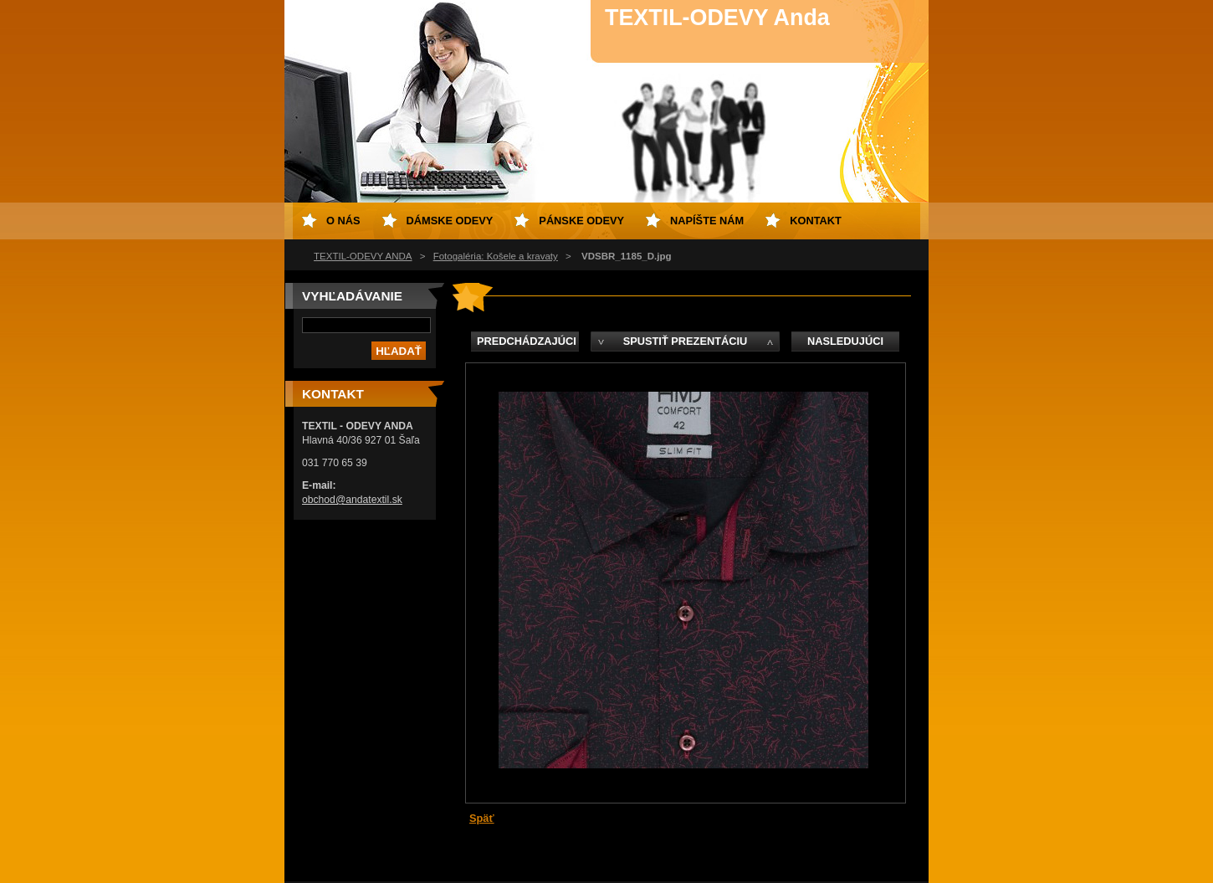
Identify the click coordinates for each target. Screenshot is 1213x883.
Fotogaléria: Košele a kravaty (495, 256)
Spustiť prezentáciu (685, 341)
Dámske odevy (450, 220)
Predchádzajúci (526, 341)
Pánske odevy (581, 220)
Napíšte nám (707, 220)
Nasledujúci (845, 341)
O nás (343, 220)
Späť (481, 818)
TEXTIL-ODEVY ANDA (363, 256)
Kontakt (816, 220)
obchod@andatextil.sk (352, 500)
